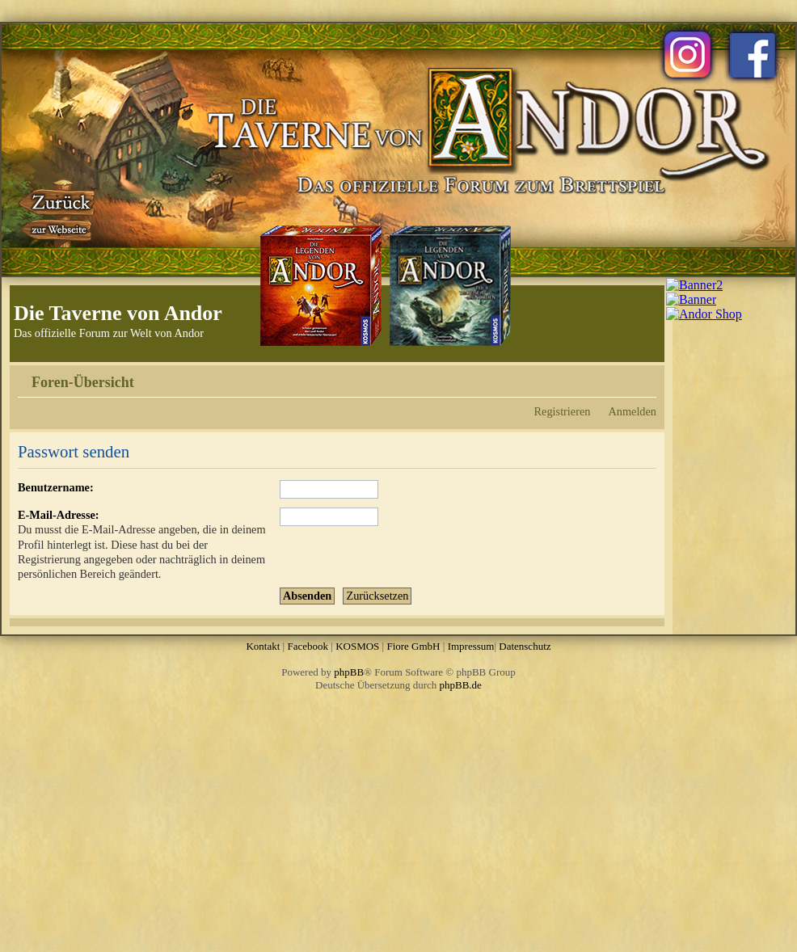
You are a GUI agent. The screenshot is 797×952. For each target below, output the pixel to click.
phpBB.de (461, 685)
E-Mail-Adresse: (58, 514)
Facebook (307, 646)
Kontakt (263, 646)
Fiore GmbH (413, 646)
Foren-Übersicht (83, 382)
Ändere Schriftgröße (644, 376)
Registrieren (562, 411)
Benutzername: (56, 487)
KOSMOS (357, 646)
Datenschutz (524, 646)
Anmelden (632, 411)
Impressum (471, 646)
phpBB (349, 672)
